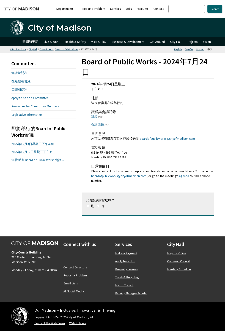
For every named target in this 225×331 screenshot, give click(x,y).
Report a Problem (93, 9)
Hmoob (200, 49)
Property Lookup (126, 269)
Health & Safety (75, 42)
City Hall (175, 42)
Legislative (31, 115)
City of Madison (18, 49)
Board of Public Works (66, 49)
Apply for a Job (125, 261)
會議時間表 (19, 73)
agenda (184, 176)
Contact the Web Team (49, 323)
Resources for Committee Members (35, 106)
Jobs (129, 9)
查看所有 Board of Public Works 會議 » (37, 160)
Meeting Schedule (179, 269)
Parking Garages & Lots (131, 293)
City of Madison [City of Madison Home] (15, 41)
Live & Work (51, 42)
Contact (158, 9)
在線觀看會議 (21, 81)
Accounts (143, 9)
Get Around (157, 42)
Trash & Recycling (127, 277)
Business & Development (127, 42)
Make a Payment (126, 253)
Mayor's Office (176, 253)
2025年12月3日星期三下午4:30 (32, 144)
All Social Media (73, 291)
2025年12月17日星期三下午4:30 (33, 152)
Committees (46, 49)
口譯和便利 (19, 89)
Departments (66, 10)
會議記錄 (97, 125)
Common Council (178, 261)
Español (189, 49)
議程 (94, 117)
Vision (207, 42)
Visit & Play (98, 42)
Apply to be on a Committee (29, 98)
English (178, 49)
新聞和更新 (30, 42)
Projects (192, 42)
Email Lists (70, 283)
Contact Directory (75, 267)
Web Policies (77, 323)
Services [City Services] (115, 9)
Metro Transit (124, 285)
